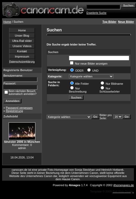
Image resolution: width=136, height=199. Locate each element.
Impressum (22, 56)
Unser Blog (22, 35)
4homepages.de (123, 185)
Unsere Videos (22, 46)
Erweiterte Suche (96, 13)
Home (7, 21)
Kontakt (22, 51)
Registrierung (14, 110)
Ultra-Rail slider (22, 40)
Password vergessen (19, 107)
